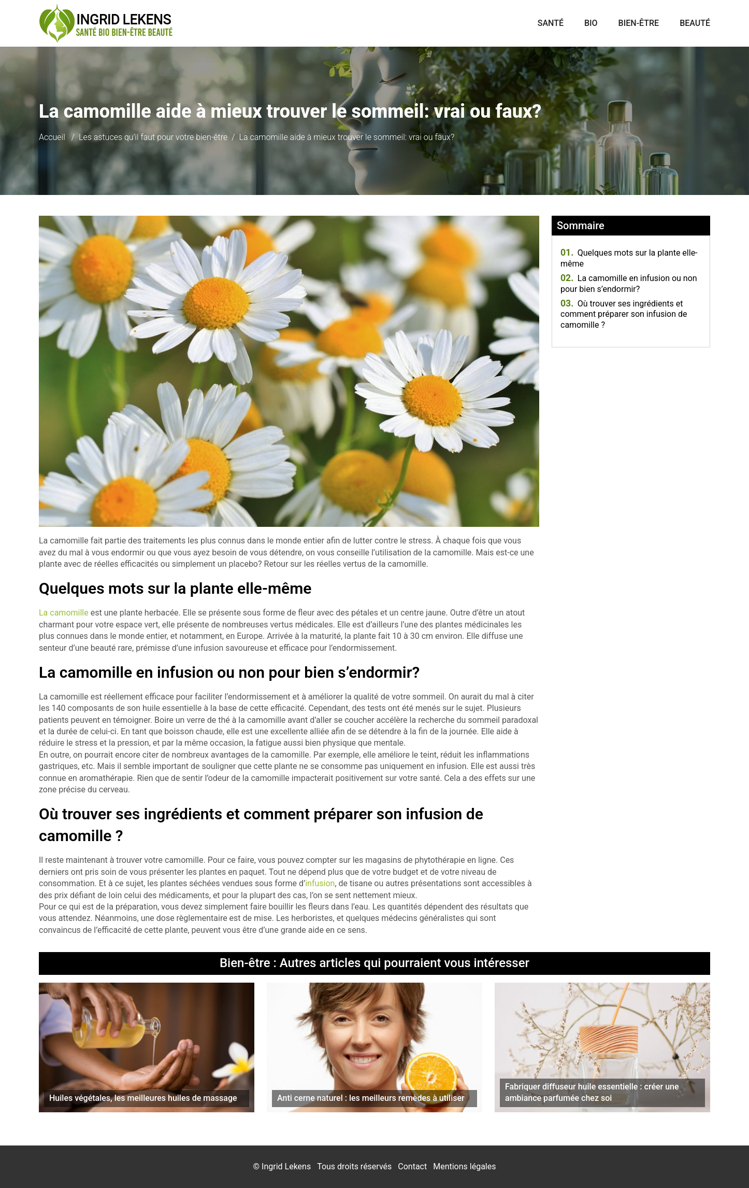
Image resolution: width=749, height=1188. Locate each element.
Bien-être (638, 23)
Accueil (52, 137)
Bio (591, 23)
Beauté (695, 23)
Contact (412, 1166)
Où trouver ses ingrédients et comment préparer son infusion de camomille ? (623, 314)
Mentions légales (464, 1166)
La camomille (64, 613)
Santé (551, 23)
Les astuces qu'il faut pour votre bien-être (153, 137)
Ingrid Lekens (286, 1166)
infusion (320, 883)
